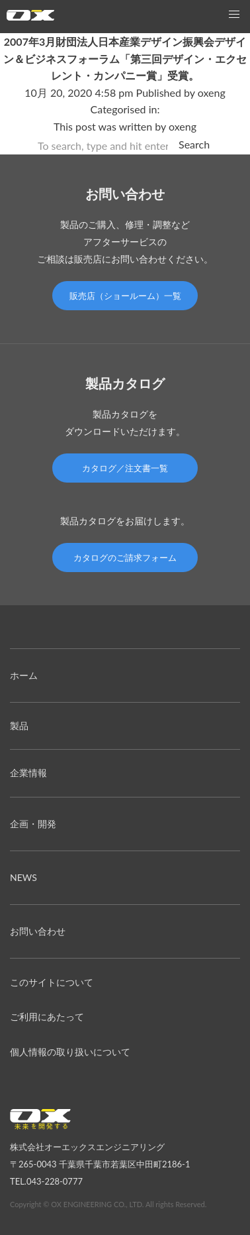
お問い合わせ (37, 931)
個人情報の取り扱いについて (70, 1051)
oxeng (212, 92)
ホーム (24, 675)
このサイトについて (51, 982)
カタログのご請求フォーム (125, 557)
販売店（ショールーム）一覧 (125, 295)
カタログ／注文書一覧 (125, 468)
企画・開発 (33, 823)
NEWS (23, 877)
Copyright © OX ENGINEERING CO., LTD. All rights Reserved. (108, 1204)
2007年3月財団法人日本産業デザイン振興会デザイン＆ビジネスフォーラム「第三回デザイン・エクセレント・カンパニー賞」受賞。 (125, 58)
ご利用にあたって (47, 1016)
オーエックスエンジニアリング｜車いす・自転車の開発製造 (30, 18)
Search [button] (194, 144)
